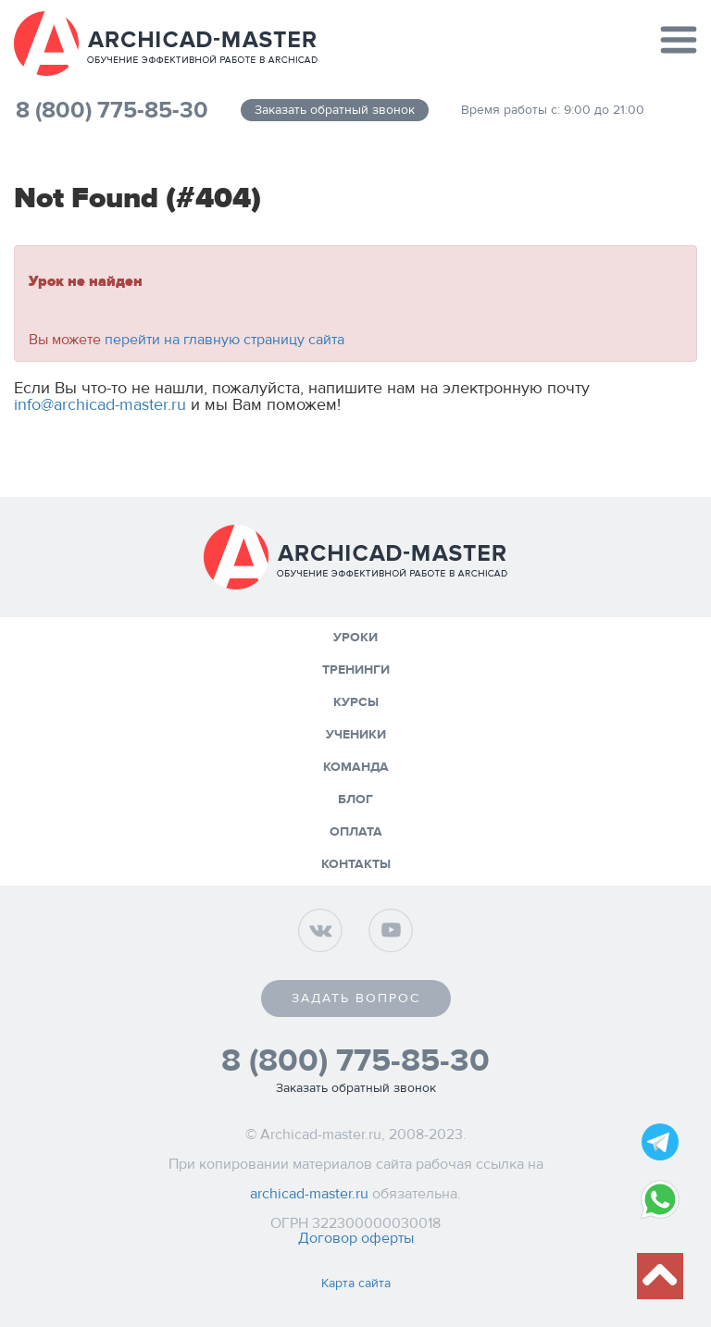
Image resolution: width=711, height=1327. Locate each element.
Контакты (356, 864)
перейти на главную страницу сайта (224, 339)
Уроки (355, 637)
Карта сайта (356, 1283)
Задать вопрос (356, 998)
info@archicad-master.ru (100, 404)
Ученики (356, 734)
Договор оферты (356, 1238)
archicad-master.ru (309, 1193)
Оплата (356, 832)
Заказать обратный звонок (335, 110)
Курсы (356, 702)
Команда (356, 767)
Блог (355, 799)
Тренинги (356, 670)
